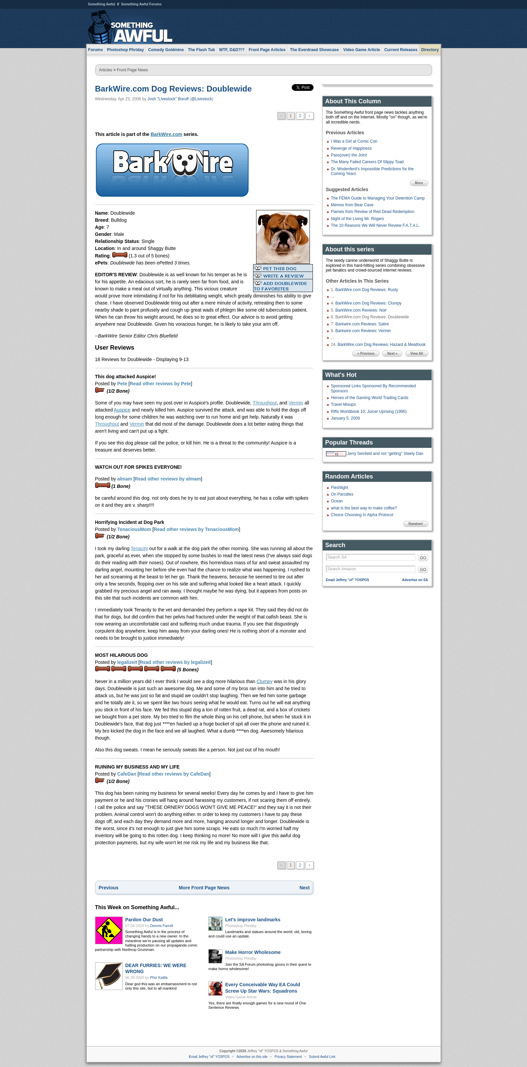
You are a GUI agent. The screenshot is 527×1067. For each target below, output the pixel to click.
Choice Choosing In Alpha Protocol (362, 514)
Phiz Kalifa (159, 977)
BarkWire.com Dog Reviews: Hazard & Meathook (382, 344)
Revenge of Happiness (351, 148)
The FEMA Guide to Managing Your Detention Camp (378, 198)
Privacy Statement (288, 1057)
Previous (109, 887)
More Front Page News (204, 887)
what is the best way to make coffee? (364, 508)
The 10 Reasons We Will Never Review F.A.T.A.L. (375, 225)
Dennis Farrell (161, 926)
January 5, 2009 (345, 418)
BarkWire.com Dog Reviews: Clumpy (368, 303)
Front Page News (132, 70)
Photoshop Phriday (240, 926)
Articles (105, 70)
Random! (415, 524)
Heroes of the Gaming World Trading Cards (370, 397)
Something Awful (101, 4)
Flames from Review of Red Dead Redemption (372, 211)
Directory (430, 49)
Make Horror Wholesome (253, 952)
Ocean (337, 501)
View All (416, 353)
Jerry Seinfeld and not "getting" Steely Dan (385, 453)
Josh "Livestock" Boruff (168, 99)
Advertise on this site (252, 1057)
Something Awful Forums (141, 4)
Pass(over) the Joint (349, 155)
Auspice (122, 410)
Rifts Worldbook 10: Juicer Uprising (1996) (369, 411)
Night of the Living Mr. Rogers (357, 218)
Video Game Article (241, 997)
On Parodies (342, 494)
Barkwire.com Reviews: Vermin (363, 330)
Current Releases (400, 49)
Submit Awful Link (322, 1057)
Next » (392, 353)
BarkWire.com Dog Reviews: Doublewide (173, 88)
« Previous (365, 353)
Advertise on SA (415, 580)
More (419, 183)
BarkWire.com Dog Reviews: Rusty (366, 289)
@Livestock (201, 99)
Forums (95, 49)
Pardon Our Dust (144, 919)
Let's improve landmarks (252, 919)
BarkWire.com (166, 134)
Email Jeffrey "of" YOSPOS (347, 580)
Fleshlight (339, 487)
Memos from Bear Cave (352, 205)
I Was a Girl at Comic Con (354, 141)
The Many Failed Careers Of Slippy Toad (367, 161)
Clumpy (264, 681)
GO (423, 558)
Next (304, 887)
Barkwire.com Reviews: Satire (362, 324)
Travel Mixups (343, 404)
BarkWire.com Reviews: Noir (361, 310)
